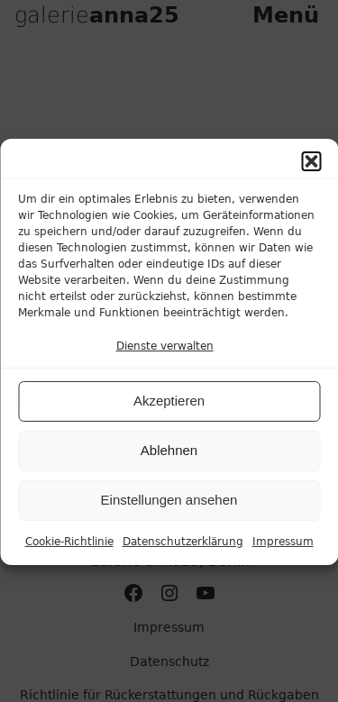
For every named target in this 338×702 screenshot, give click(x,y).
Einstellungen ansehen (169, 508)
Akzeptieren (169, 409)
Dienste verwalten (165, 354)
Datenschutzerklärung (183, 549)
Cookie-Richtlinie (69, 549)
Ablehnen (169, 459)
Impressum (283, 549)
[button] (311, 169)
